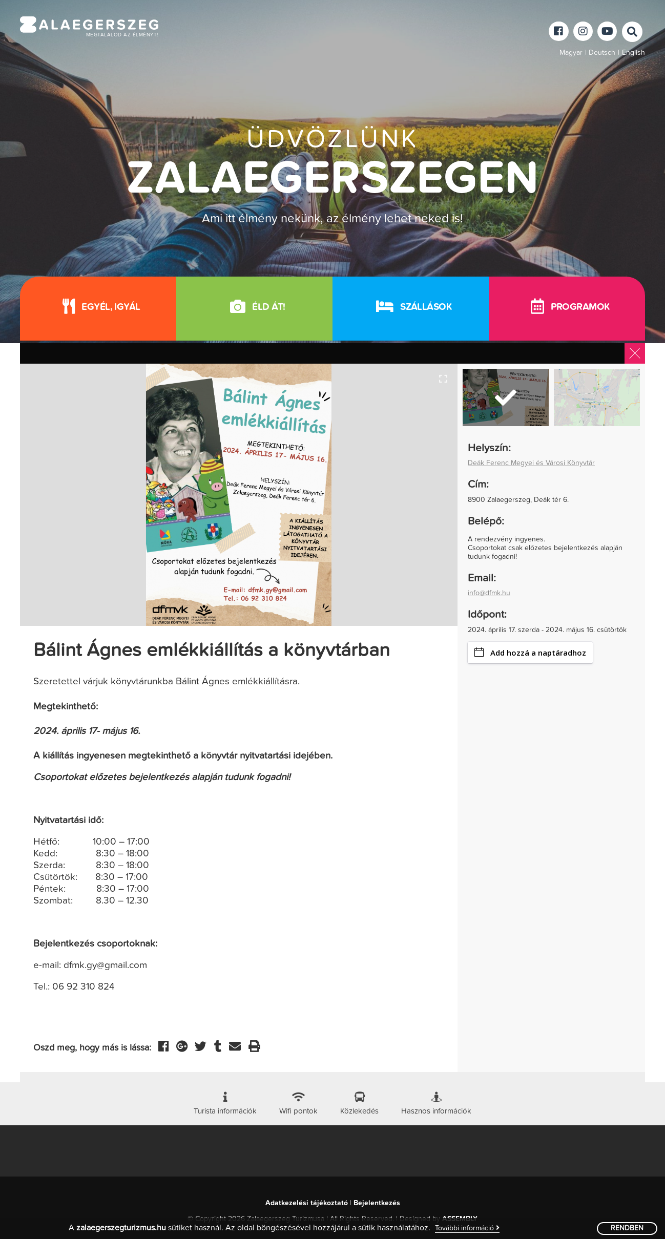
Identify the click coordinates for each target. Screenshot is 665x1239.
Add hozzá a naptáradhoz (530, 652)
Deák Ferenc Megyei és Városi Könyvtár (531, 463)
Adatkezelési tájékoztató (306, 1203)
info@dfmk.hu (489, 593)
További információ (467, 1228)
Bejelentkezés (377, 1203)
